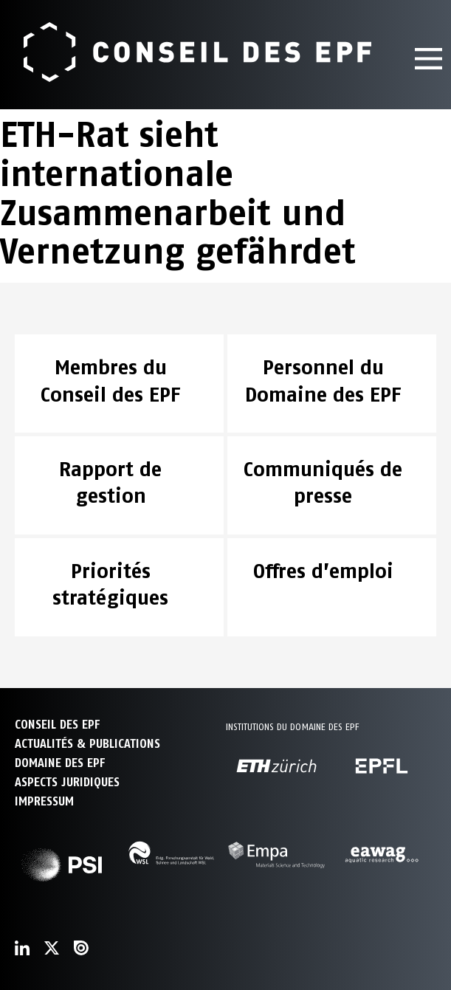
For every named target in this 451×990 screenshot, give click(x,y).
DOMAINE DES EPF (60, 763)
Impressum (44, 801)
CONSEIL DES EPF (57, 725)
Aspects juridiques (67, 782)
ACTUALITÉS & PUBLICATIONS (87, 744)
